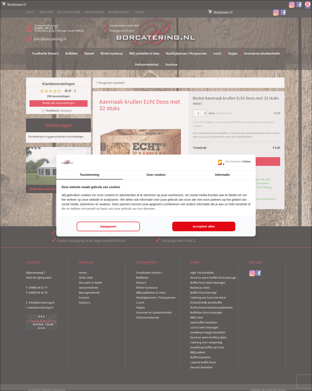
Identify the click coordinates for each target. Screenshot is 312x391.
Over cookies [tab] (156, 174)
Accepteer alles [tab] (204, 226)
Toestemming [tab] (89, 174)
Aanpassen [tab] (108, 226)
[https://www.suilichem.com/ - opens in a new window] (234, 162)
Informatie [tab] (222, 174)
